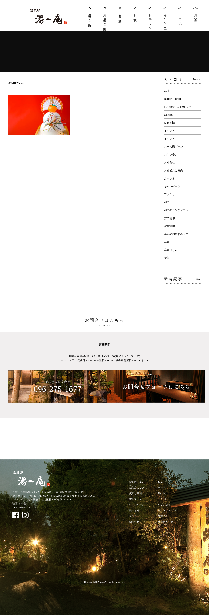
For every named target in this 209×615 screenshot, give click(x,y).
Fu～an (162, 487)
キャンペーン (165, 22)
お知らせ (169, 162)
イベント (169, 130)
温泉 (166, 242)
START (162, 499)
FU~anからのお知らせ (177, 106)
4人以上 (168, 91)
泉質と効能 (120, 15)
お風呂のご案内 (105, 19)
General (168, 114)
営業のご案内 (89, 17)
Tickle (161, 493)
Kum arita (169, 122)
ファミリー (171, 194)
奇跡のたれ (164, 516)
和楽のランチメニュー (177, 210)
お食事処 (135, 15)
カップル (169, 178)
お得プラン (150, 20)
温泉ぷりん (171, 250)
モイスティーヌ (167, 510)
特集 (166, 257)
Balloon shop (172, 98)
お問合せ (195, 16)
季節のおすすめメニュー (179, 234)
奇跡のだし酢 (166, 521)
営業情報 (169, 218)
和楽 (166, 202)
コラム (180, 18)
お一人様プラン (173, 146)
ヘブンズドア (166, 504)
